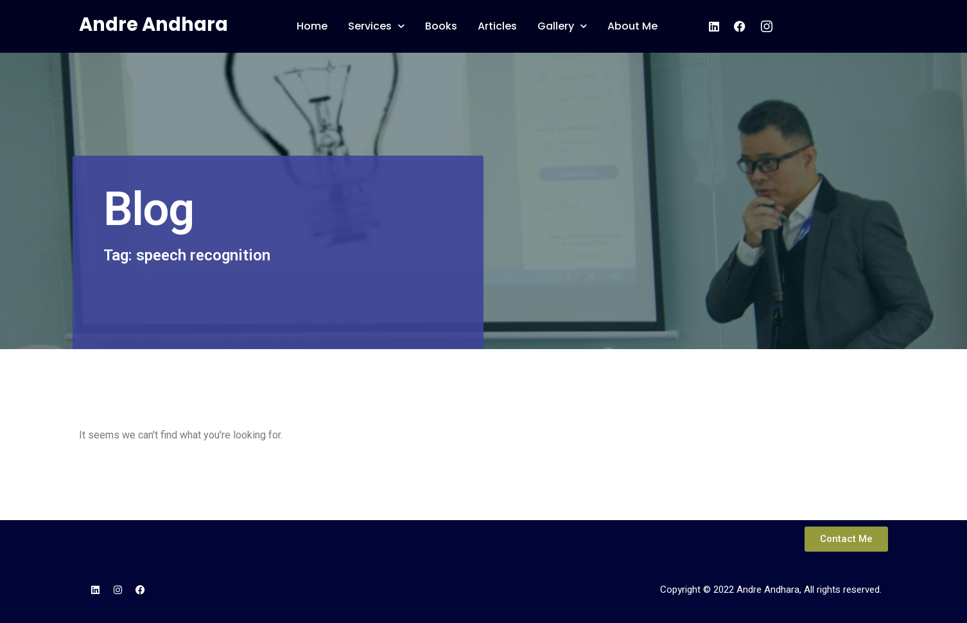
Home (312, 26)
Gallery (562, 26)
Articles (497, 26)
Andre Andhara (153, 24)
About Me (632, 26)
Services (376, 26)
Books (441, 26)
